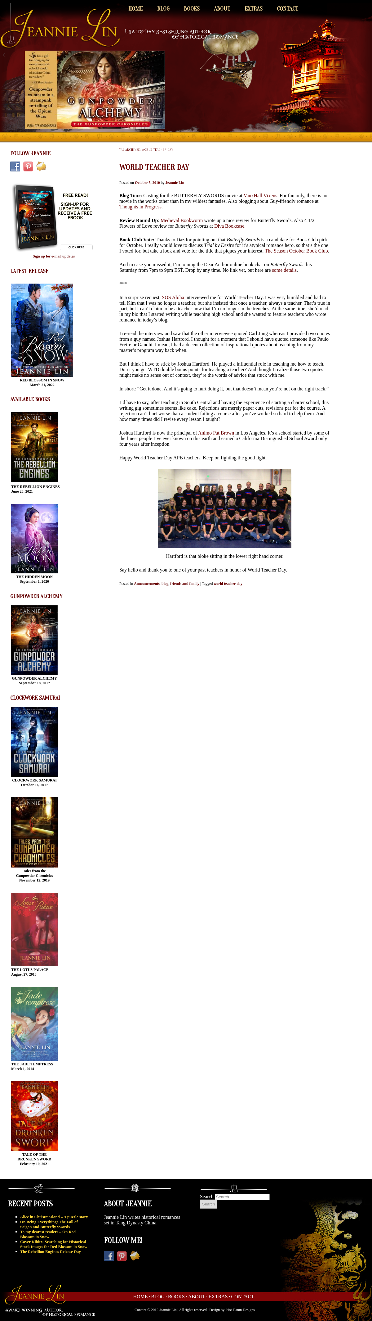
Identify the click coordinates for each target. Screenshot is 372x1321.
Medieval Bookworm (182, 220)
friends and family (184, 583)
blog (165, 583)
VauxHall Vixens (260, 195)
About (222, 8)
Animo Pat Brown (216, 432)
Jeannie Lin (175, 182)
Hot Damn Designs (240, 1310)
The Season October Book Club (296, 250)
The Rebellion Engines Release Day (50, 1251)
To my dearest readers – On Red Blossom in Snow (48, 1234)
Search (207, 1196)
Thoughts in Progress (140, 206)
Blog (163, 8)
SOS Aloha (173, 297)
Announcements (147, 583)
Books (192, 8)
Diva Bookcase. (230, 226)
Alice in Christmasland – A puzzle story (54, 1216)
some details (284, 270)
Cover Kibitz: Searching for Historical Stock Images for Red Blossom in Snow (53, 1244)
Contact (287, 8)
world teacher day (228, 583)
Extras (254, 8)
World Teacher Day (154, 167)
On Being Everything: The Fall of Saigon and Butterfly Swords (49, 1224)
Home (135, 8)
